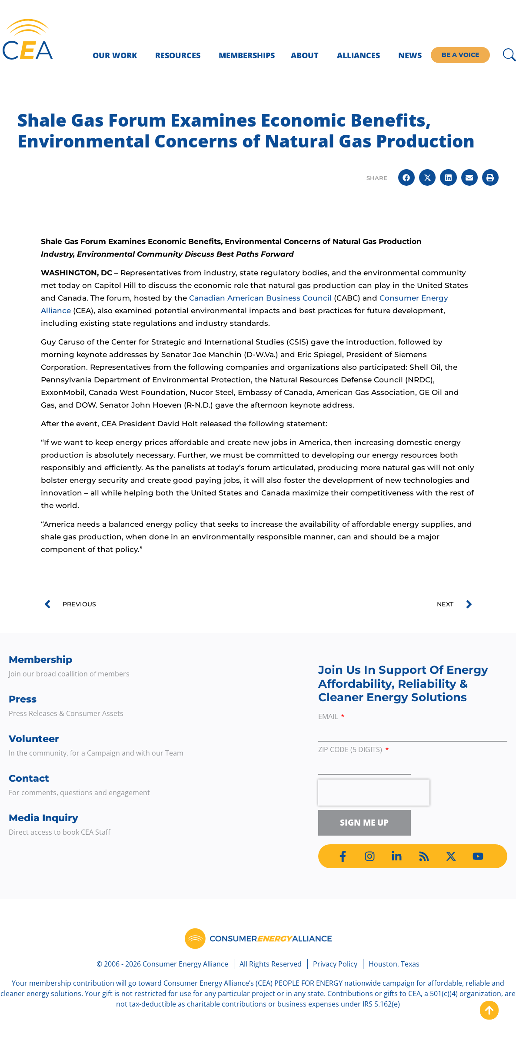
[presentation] (373, 792)
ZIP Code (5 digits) (351, 750)
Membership (40, 660)
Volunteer (34, 739)
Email (329, 717)
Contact (29, 778)
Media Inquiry (43, 818)
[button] (406, 177)
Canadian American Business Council (260, 298)
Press (23, 699)
